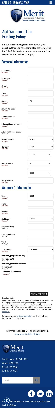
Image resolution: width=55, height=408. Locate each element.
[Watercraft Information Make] (41, 203)
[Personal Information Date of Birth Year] (39, 173)
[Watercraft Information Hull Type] (41, 219)
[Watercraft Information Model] (41, 211)
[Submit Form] (39, 294)
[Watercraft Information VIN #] (41, 242)
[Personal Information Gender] (41, 147)
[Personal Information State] (41, 101)
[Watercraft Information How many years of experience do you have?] (41, 265)
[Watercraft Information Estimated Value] (41, 234)
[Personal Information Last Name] (41, 78)
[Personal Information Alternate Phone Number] (41, 132)
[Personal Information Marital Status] (41, 139)
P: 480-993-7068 (9, 367)
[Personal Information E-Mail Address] (41, 116)
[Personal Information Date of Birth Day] (39, 163)
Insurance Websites (15, 330)
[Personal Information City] (41, 93)
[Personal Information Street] (41, 86)
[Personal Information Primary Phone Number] (41, 124)
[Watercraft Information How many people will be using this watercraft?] (41, 257)
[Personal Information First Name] (41, 70)
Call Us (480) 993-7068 (15, 2)
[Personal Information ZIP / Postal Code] (41, 108)
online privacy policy (24, 316)
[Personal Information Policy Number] (41, 180)
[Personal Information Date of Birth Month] (39, 154)
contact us (6, 312)
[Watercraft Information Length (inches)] (41, 226)
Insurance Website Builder (27, 334)
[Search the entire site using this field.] (17, 380)
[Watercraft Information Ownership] (41, 249)
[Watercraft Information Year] (41, 196)
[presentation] (25, 281)
